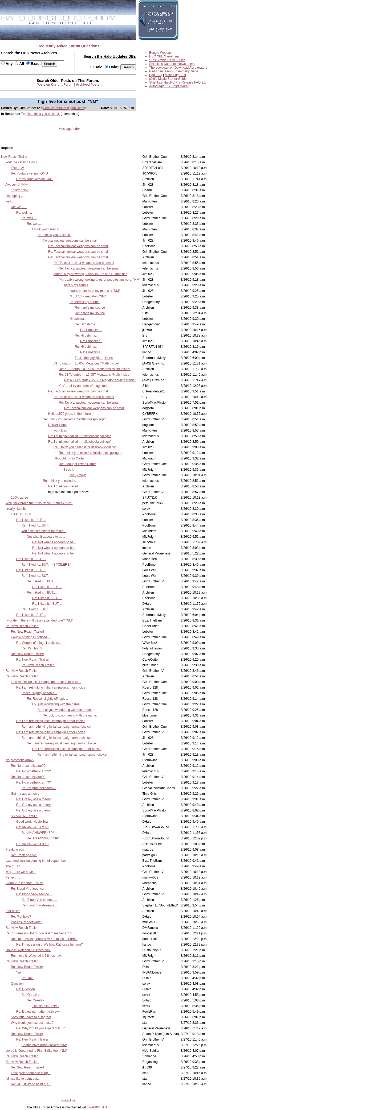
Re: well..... (19, 207)
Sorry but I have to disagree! (31, 1017)
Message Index (69, 129)
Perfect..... (13, 877)
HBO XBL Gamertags (164, 56)
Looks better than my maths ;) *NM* (95, 291)
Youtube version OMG (21, 162)
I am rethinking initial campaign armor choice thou (46, 682)
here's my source (76, 285)
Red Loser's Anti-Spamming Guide (173, 71)
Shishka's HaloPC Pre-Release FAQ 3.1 (177, 82)
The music (12, 866)
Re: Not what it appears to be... (54, 542)
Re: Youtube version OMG (29, 173)
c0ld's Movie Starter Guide (167, 79)
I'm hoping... (14, 196)
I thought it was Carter (69, 458)
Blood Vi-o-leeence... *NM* (25, 883)
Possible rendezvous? (26, 922)
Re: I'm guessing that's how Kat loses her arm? (39, 933)
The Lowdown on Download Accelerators (178, 67)
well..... (10, 201)
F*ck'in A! (17, 168)
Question (17, 983)
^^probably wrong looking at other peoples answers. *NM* (100, 279)
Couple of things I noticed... (30, 637)
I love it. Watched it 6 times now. (28, 950)
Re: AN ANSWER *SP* (32, 827)
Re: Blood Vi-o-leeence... (28, 889)
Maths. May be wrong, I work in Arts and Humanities (90, 274)
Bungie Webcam (161, 53)
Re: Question (25, 989)
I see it (69, 469)
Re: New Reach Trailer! (22, 626)
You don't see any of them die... (43, 531)
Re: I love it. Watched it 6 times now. (36, 956)
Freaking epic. (16, 849)
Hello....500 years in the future (69, 414)
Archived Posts (87, 84)
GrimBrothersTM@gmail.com (63, 108)
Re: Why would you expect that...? (40, 1028)
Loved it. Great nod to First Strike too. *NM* (36, 1051)
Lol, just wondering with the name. (56, 704)
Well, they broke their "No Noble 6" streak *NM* (39, 503)
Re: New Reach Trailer (22, 961)
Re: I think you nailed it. (43, 114)
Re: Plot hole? (21, 916)
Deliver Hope (57, 425)
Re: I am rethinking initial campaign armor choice (50, 687)
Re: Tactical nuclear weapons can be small (78, 246)
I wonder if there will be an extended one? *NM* (39, 620)
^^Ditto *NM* (20, 190)
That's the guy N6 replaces (94, 358)
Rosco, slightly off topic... (39, 693)
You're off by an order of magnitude (83, 386)
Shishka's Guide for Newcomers (171, 64)
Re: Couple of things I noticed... (38, 643)
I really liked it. (16, 509)
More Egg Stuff (175, 75)
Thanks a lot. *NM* (45, 1006)
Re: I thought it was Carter (77, 464)
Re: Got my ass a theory (33, 799)
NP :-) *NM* (78, 475)
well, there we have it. (21, 872)
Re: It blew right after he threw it (38, 1011)
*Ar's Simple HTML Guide (167, 60)
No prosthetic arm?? (20, 760)
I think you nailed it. (46, 229)
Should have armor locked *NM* (44, 1045)
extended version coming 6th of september (36, 861)
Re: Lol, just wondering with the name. (65, 710)
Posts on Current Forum (55, 84)
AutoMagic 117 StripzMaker (168, 86)
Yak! (19, 972)
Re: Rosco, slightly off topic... (47, 699)
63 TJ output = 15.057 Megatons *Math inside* (86, 363)
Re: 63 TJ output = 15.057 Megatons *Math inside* (95, 369)
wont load (60, 430)
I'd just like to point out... (23, 1078)
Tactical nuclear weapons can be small (70, 240)
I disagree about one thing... (31, 1073)
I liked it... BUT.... (23, 514)
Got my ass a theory (25, 794)
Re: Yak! (28, 978)
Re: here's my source (85, 302)
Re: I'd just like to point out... (31, 1084)
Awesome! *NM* (17, 185)
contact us (68, 1100)
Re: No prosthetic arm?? (28, 766)
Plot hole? (13, 911)
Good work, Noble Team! (33, 821)
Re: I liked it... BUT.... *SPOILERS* (46, 564)
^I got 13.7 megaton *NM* (88, 296)
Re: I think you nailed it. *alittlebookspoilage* (74, 419)
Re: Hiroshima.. (86, 324)
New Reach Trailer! (14, 157)
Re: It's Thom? (32, 648)
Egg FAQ (155, 75)
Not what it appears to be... (46, 537)
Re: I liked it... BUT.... (31, 520)
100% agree (19, 497)
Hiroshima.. (78, 319)
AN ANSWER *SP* (24, 816)
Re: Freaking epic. (24, 855)
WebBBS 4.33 (98, 1107)
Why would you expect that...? (32, 1023)
